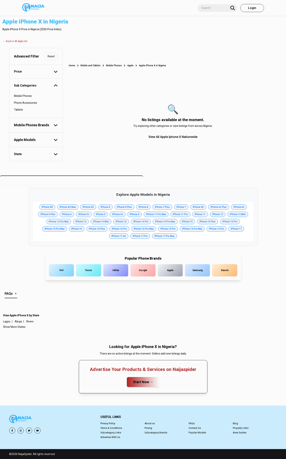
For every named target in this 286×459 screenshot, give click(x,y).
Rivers (30, 321)
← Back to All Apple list (15, 41)
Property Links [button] (241, 428)
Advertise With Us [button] (110, 437)
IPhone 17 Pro (140, 236)
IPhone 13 (81, 221)
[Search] (232, 8)
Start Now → (143, 382)
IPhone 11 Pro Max (156, 214)
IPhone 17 (236, 228)
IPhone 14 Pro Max (165, 221)
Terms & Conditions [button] (111, 428)
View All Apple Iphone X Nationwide (172, 137)
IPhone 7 (181, 207)
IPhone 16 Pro (119, 228)
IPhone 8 (143, 207)
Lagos (6, 321)
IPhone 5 (100, 214)
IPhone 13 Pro (168, 228)
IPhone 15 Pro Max (54, 228)
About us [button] (150, 423)
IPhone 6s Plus (219, 207)
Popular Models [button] (197, 432)
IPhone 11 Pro (180, 214)
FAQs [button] (192, 423)
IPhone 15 (187, 221)
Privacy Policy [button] (107, 423)
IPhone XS (88, 207)
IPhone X (105, 207)
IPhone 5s (83, 214)
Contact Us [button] (195, 428)
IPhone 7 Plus (162, 207)
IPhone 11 (200, 214)
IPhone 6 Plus (48, 214)
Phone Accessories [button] (25, 102)
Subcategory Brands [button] (156, 432)
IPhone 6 (67, 214)
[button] (20, 419)
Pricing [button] (148, 428)
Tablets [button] (18, 109)
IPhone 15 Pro (229, 221)
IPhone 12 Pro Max (59, 221)
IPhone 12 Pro (216, 228)
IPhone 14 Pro (140, 221)
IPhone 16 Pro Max (144, 228)
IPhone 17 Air (119, 236)
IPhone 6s (239, 207)
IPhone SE (198, 207)
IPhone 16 (76, 228)
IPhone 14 (121, 221)
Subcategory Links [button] (110, 432)
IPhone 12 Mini (238, 214)
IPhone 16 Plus (97, 228)
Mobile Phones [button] (23, 95)
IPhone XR (47, 207)
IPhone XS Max (68, 207)
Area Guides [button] (239, 432)
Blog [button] (235, 423)
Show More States (14, 326)
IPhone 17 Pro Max (164, 236)
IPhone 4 (134, 214)
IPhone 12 (217, 214)
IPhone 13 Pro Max (192, 228)
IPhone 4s (117, 214)
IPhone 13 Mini (101, 221)
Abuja (18, 321)
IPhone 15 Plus (208, 221)
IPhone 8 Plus (124, 207)
